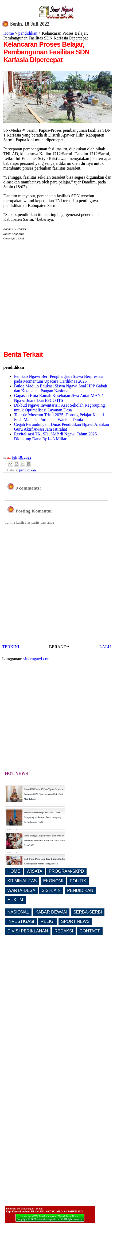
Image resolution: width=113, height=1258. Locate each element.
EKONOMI (53, 881)
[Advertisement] (50, 300)
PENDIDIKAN (80, 890)
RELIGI (47, 921)
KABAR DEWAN (51, 912)
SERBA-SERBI (87, 912)
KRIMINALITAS (22, 881)
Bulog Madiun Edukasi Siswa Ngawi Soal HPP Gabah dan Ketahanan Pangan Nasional (60, 388)
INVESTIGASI (20, 921)
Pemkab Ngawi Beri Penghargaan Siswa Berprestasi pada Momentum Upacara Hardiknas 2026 (58, 378)
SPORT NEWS (75, 921)
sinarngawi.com (37, 658)
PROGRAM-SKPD (66, 871)
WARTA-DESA (21, 890)
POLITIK (78, 881)
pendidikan (27, 33)
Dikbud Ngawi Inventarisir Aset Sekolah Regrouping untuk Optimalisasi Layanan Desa (59, 407)
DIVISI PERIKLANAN (27, 931)
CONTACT (90, 931)
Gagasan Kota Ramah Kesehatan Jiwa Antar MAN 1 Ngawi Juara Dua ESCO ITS (59, 398)
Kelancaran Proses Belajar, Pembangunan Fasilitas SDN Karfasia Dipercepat (46, 52)
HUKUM (15, 900)
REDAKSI (63, 931)
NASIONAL (18, 912)
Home (8, 33)
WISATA (34, 871)
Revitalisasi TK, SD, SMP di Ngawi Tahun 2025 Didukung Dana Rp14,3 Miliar (55, 436)
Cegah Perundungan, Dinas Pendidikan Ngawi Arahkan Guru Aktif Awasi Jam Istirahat (61, 426)
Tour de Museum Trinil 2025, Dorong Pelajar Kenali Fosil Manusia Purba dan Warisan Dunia (59, 417)
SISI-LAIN (51, 890)
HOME (13, 871)
